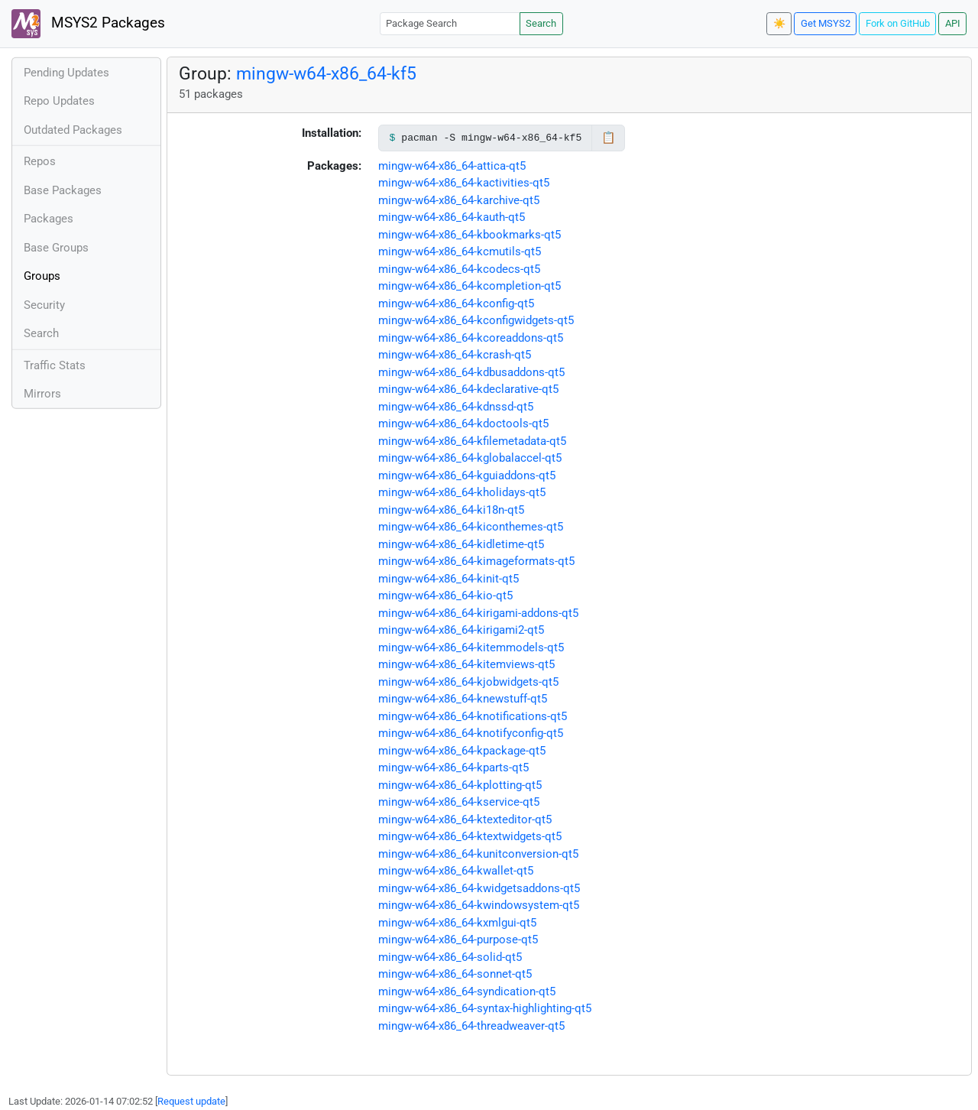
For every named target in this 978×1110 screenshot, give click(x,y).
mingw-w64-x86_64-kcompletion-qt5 (469, 286)
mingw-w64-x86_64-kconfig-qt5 (456, 303)
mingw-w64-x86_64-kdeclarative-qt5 (468, 389)
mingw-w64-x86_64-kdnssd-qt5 (455, 407)
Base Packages (63, 190)
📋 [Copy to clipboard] (608, 137)
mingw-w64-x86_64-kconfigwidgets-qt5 (476, 320)
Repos (40, 161)
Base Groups (56, 248)
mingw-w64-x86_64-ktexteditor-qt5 (465, 819)
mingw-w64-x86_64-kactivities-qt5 (463, 183)
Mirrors (42, 394)
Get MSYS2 (825, 23)
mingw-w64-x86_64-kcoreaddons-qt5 (470, 338)
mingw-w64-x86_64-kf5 (326, 73)
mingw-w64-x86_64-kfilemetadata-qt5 (472, 441)
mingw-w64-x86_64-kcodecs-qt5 (459, 269)
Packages (48, 219)
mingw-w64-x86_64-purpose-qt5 (458, 939)
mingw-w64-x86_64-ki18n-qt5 (451, 510)
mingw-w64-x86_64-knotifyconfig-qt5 (470, 733)
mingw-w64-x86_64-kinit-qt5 (448, 579)
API (952, 23)
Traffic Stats (55, 365)
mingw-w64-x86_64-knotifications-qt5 (472, 716)
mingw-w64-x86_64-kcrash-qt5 (454, 355)
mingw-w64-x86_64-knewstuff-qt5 (462, 699)
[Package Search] (450, 23)
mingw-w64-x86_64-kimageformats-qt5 (476, 561)
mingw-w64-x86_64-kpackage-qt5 (462, 751)
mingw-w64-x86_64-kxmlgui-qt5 (457, 923)
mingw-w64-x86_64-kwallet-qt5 (455, 871)
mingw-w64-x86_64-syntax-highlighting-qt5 (484, 1008)
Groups (42, 276)
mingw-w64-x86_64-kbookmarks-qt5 (469, 235)
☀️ (779, 23)
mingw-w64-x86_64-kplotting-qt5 (460, 785)
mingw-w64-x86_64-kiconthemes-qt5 (470, 527)
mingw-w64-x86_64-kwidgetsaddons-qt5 (479, 888)
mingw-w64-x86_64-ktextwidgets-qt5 (470, 836)
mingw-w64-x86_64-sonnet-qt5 (455, 974)
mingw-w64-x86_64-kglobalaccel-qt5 (470, 458)
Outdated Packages (73, 130)
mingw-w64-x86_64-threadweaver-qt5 (471, 1026)
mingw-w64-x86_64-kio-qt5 (445, 595)
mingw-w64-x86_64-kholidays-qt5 (462, 492)
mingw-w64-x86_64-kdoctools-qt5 (463, 423)
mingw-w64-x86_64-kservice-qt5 (458, 802)
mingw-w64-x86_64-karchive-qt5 (458, 200)
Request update (191, 1101)
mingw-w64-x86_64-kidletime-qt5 (461, 544)
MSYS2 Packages (88, 23)
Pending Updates (66, 73)
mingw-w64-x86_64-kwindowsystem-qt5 (478, 905)
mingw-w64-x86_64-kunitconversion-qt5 (478, 854)
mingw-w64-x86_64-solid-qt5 (450, 957)
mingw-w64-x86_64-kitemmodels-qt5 (471, 647)
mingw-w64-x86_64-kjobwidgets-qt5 (468, 682)
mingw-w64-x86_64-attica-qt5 (452, 166)
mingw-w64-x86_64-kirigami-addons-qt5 (478, 613)
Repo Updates (59, 101)
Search (541, 23)
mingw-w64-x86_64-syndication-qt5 (466, 991)
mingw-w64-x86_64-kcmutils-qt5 (459, 251)
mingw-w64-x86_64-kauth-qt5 (451, 217)
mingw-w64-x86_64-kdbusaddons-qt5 (471, 372)
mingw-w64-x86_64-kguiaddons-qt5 (466, 475)
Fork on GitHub (898, 23)
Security (44, 305)
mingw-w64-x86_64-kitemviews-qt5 (466, 664)
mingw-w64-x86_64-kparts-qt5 (453, 767)
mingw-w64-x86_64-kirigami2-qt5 (461, 630)
